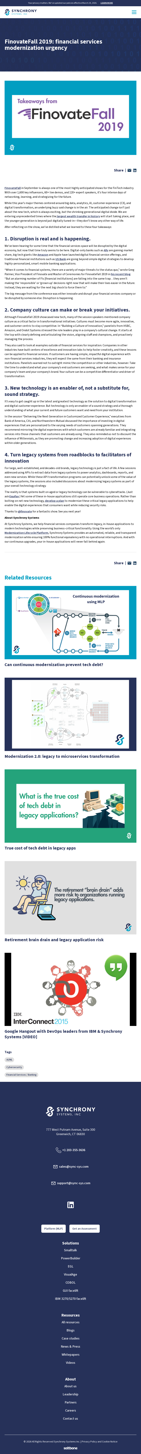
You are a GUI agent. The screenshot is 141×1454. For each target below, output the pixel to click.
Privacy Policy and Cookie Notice (100, 1442)
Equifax (14, 496)
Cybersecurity (14, 1067)
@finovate (25, 511)
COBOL (71, 1282)
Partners (71, 1402)
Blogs (70, 1330)
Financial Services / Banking (21, 1075)
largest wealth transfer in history (78, 216)
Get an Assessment (84, 1229)
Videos (70, 1363)
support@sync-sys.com (70, 1183)
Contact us (70, 1419)
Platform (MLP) (53, 1229)
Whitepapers (70, 1355)
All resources (70, 1322)
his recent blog (120, 274)
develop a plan (54, 501)
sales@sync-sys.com (70, 1166)
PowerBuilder (70, 1258)
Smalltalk (70, 1250)
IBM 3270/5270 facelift (70, 1299)
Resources (70, 1315)
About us (70, 1386)
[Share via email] (129, 170)
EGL (70, 1266)
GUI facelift (70, 1291)
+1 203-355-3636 (70, 1150)
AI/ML (9, 1060)
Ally (106, 250)
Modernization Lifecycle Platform (26, 533)
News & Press (70, 1346)
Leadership (70, 1394)
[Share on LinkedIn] (134, 170)
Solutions (70, 1243)
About (70, 1379)
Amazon (42, 255)
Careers (70, 1410)
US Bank (60, 259)
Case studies (70, 1338)
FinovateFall (13, 188)
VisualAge (70, 1274)
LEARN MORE (107, 3)
